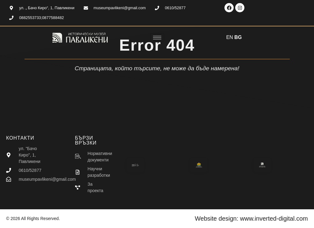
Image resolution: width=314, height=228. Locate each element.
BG (238, 37)
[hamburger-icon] (157, 37)
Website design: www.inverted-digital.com (251, 218)
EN (229, 37)
